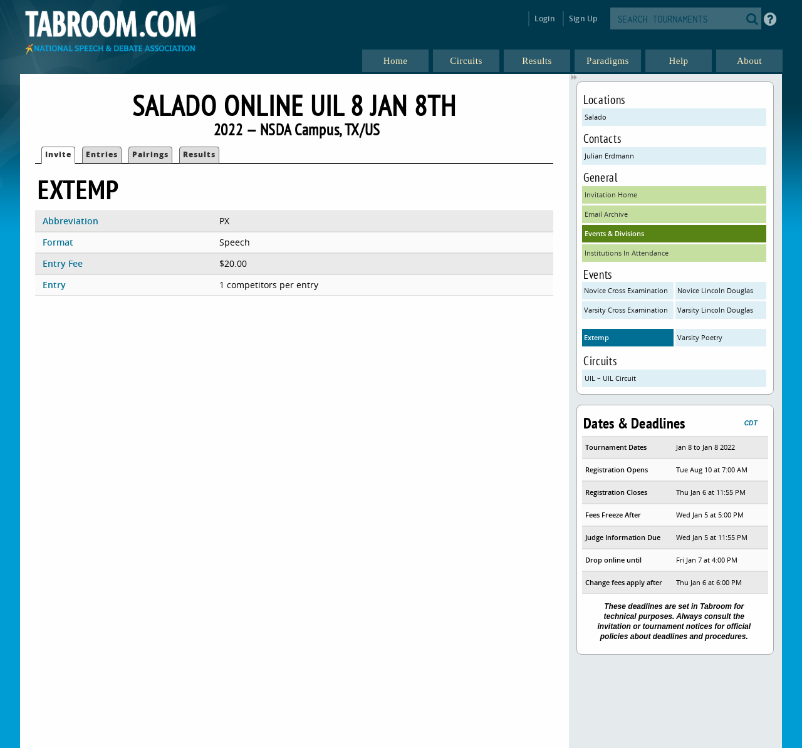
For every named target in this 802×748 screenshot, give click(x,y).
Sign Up (583, 18)
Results (199, 154)
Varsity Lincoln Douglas (715, 309)
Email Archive (606, 214)
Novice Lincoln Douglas (715, 290)
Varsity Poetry (699, 337)
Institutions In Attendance (627, 252)
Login (544, 18)
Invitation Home (611, 194)
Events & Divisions (614, 233)
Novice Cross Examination (626, 290)
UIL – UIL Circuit (610, 378)
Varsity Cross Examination (626, 309)
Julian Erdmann (609, 155)
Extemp (596, 337)
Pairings (150, 154)
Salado (596, 117)
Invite (58, 154)
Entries (102, 154)
